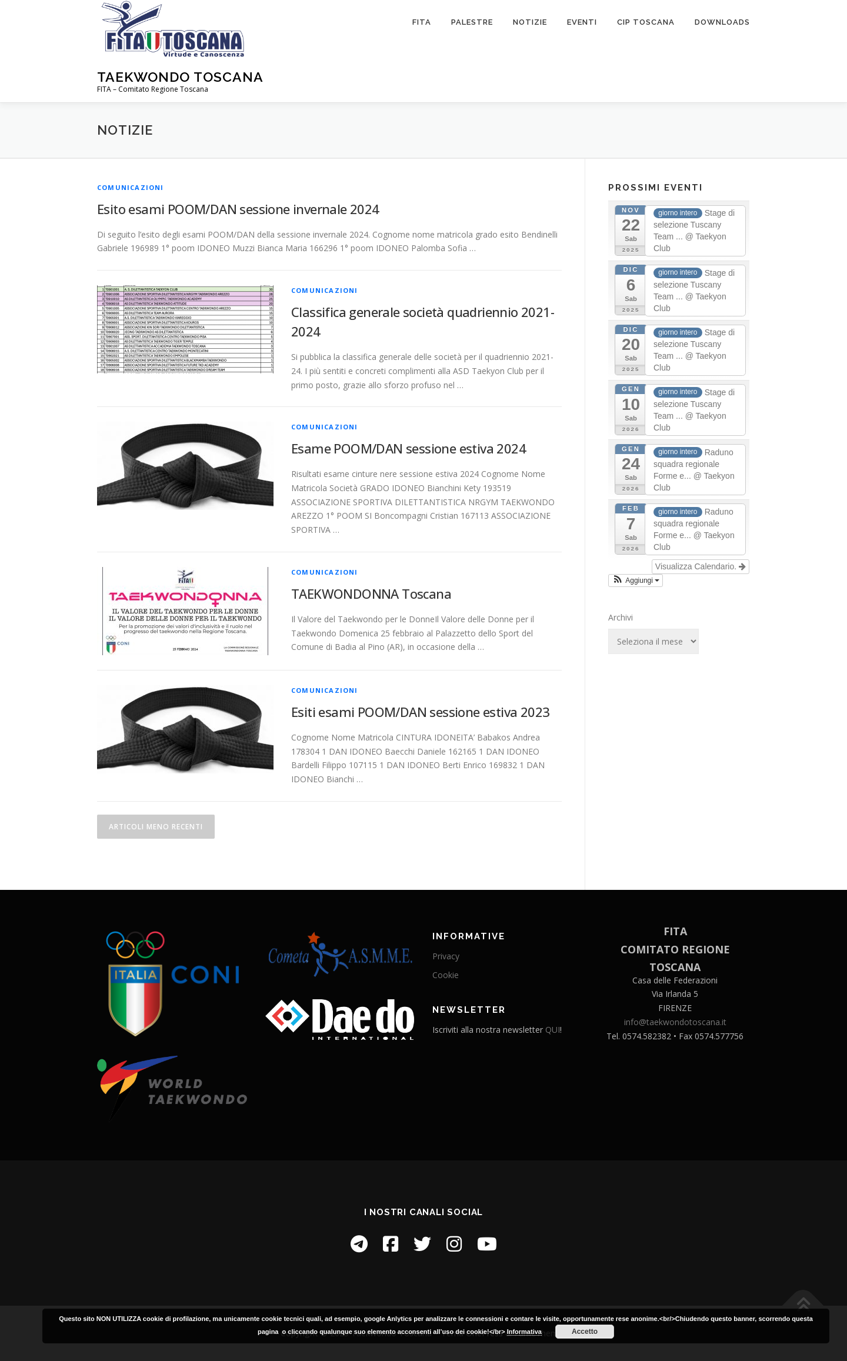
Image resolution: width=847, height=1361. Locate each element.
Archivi (620, 617)
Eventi (582, 22)
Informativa (524, 1331)
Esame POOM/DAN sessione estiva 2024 (408, 448)
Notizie (530, 22)
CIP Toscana (646, 22)
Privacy (445, 956)
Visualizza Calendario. (700, 566)
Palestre (472, 22)
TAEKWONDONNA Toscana (371, 593)
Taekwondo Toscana (180, 77)
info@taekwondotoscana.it (675, 1022)
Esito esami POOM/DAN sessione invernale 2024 (238, 209)
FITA (421, 22)
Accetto (585, 1331)
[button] (635, 580)
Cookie (445, 974)
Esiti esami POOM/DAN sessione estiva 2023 (420, 711)
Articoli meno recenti (156, 827)
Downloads (722, 22)
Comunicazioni (130, 187)
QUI (552, 1029)
